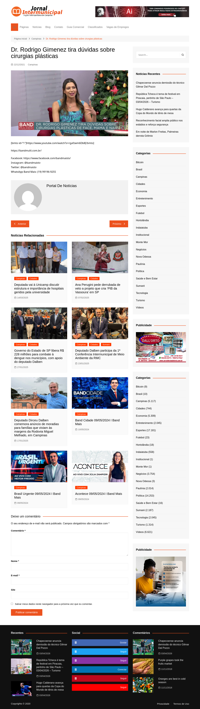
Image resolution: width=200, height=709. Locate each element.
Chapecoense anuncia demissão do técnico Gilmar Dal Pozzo (160, 84)
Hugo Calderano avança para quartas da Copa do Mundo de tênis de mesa (158, 111)
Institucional (142, 235)
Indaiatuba (142, 227)
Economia (141, 191)
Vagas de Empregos (117, 27)
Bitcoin (139, 162)
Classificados (95, 27)
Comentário (18, 530)
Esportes (141, 206)
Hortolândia (142, 220)
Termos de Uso (181, 704)
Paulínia (140, 264)
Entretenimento (144, 198)
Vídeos (140, 307)
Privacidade (163, 704)
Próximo (117, 223)
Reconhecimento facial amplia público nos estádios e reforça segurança (159, 122)
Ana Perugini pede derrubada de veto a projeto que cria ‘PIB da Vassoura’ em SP (97, 288)
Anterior (22, 223)
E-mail (15, 575)
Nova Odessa (143, 256)
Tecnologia (142, 293)
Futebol (140, 213)
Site (13, 589)
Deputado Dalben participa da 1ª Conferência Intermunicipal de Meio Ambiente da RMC (99, 354)
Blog (47, 27)
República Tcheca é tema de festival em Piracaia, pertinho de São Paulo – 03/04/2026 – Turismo (158, 98)
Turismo (140, 300)
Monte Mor (142, 242)
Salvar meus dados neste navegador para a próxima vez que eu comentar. (53, 604)
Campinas (33, 64)
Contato (58, 27)
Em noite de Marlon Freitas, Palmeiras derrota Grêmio (157, 133)
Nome (15, 561)
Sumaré (106, 344)
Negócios (141, 249)
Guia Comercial (75, 27)
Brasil (139, 169)
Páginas (24, 27)
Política (140, 271)
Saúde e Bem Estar (147, 278)
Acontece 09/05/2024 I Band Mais (98, 493)
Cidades (33, 278)
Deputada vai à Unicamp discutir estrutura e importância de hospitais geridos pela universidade (39, 288)
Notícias (37, 27)
